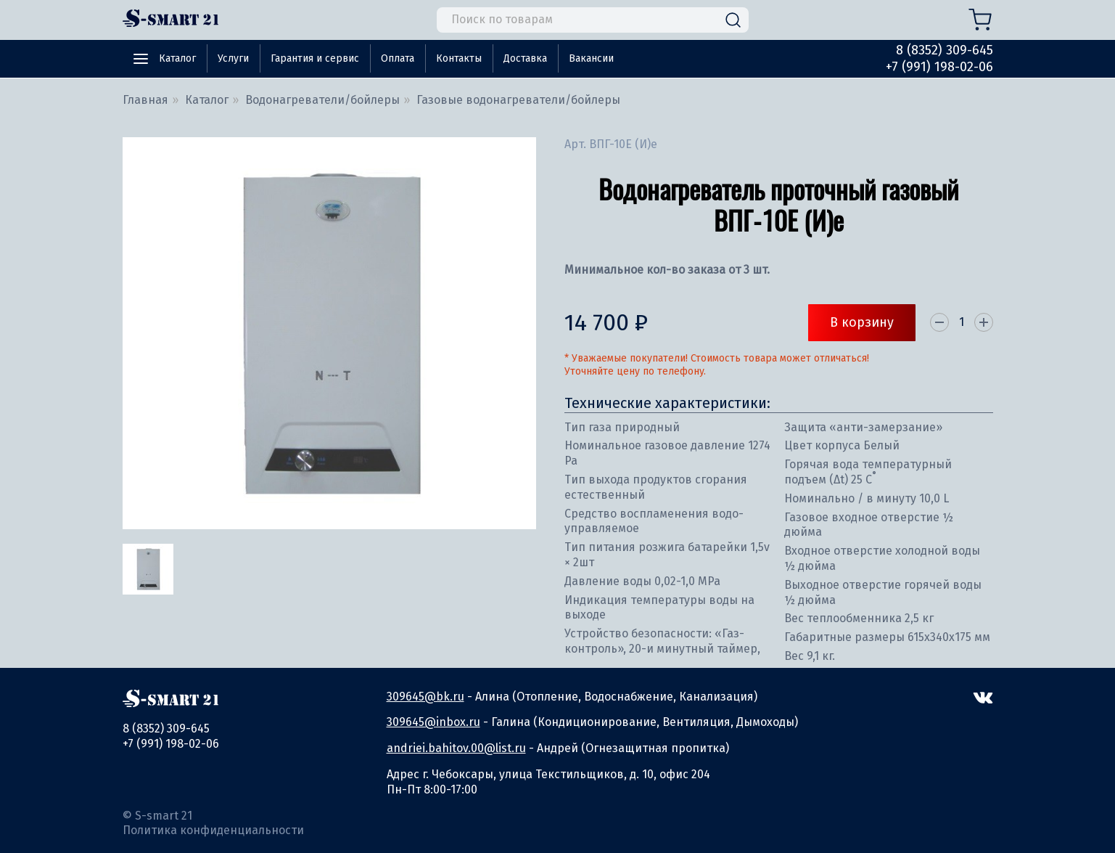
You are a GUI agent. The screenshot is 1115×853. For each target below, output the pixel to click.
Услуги (233, 58)
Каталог (177, 58)
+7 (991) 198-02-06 (939, 67)
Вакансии (591, 58)
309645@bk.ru (425, 696)
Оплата (397, 58)
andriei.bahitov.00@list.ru (456, 748)
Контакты (459, 58)
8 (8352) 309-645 (944, 50)
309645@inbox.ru (433, 722)
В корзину (862, 322)
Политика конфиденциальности (213, 830)
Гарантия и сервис (315, 58)
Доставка (525, 58)
